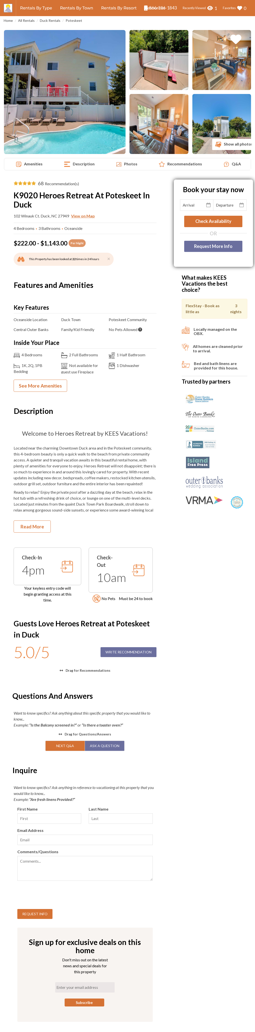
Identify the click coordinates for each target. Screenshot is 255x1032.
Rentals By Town (76, 8)
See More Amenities (40, 386)
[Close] (108, 258)
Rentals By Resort (118, 8)
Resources (155, 8)
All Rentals (26, 20)
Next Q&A (65, 746)
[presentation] (55, 895)
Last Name (98, 809)
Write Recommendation (128, 652)
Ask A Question (104, 746)
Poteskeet (74, 20)
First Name (27, 809)
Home (8, 20)
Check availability (213, 221)
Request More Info (213, 246)
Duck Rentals (50, 20)
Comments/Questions (37, 851)
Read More (32, 526)
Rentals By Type (36, 8)
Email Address (30, 830)
